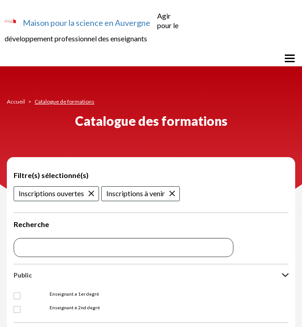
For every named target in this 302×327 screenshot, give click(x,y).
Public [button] (23, 275)
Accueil (16, 101)
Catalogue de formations (64, 101)
